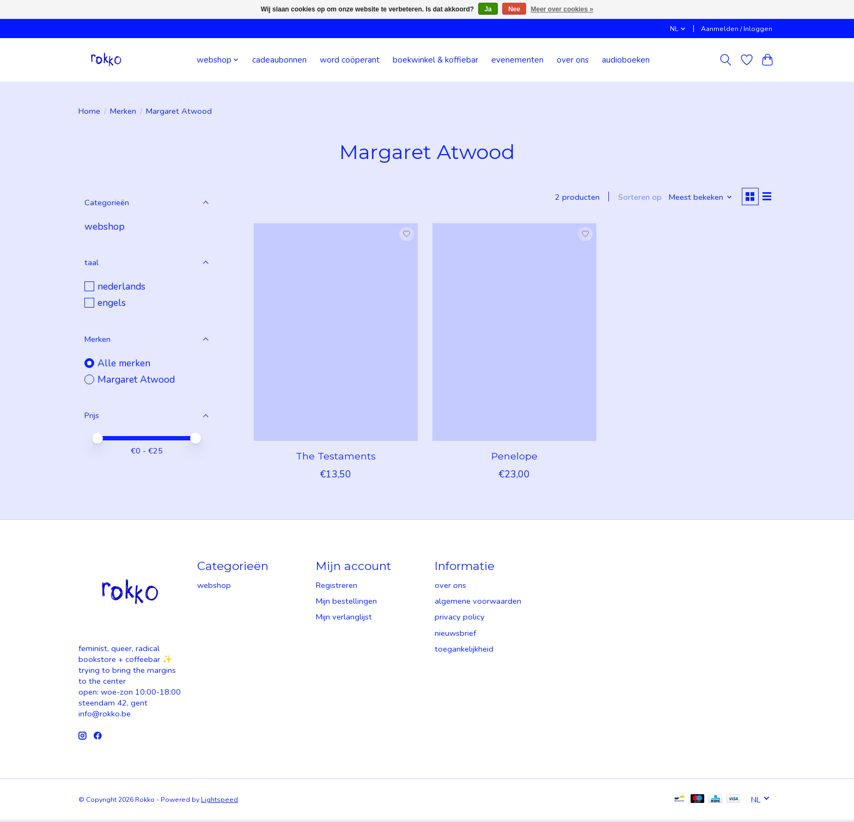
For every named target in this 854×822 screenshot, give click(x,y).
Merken (123, 111)
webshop (104, 226)
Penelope (514, 457)
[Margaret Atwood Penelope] (514, 334)
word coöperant (350, 59)
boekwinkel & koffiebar (435, 59)
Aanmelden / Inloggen (736, 28)
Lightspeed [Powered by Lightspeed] (219, 801)
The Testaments (336, 457)
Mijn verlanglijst (344, 619)
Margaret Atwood (136, 379)
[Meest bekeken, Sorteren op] (697, 198)
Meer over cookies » (562, 9)
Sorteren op (636, 198)
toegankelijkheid (464, 650)
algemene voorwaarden (478, 603)
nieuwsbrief (455, 634)
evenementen (517, 59)
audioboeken (626, 59)
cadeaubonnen (279, 59)
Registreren (336, 586)
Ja (487, 9)
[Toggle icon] (726, 60)
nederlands (121, 286)
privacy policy (460, 619)
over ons (573, 59)
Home (89, 111)
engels (111, 302)
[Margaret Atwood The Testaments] (336, 334)
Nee (514, 9)
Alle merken (123, 363)
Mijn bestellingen (346, 603)
